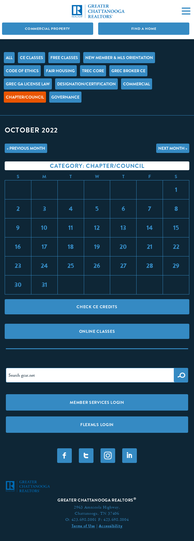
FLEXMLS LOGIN (97, 424)
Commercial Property (47, 28)
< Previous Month (26, 148)
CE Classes (31, 57)
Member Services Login (97, 402)
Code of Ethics (22, 70)
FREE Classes (64, 57)
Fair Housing (60, 70)
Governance (65, 97)
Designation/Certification (86, 84)
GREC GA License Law (28, 84)
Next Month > (172, 148)
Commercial (136, 84)
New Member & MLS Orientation (119, 57)
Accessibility (110, 525)
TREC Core (93, 70)
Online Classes (97, 331)
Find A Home (143, 28)
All (9, 57)
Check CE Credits (96, 306)
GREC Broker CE (128, 70)
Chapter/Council (25, 97)
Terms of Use (83, 525)
